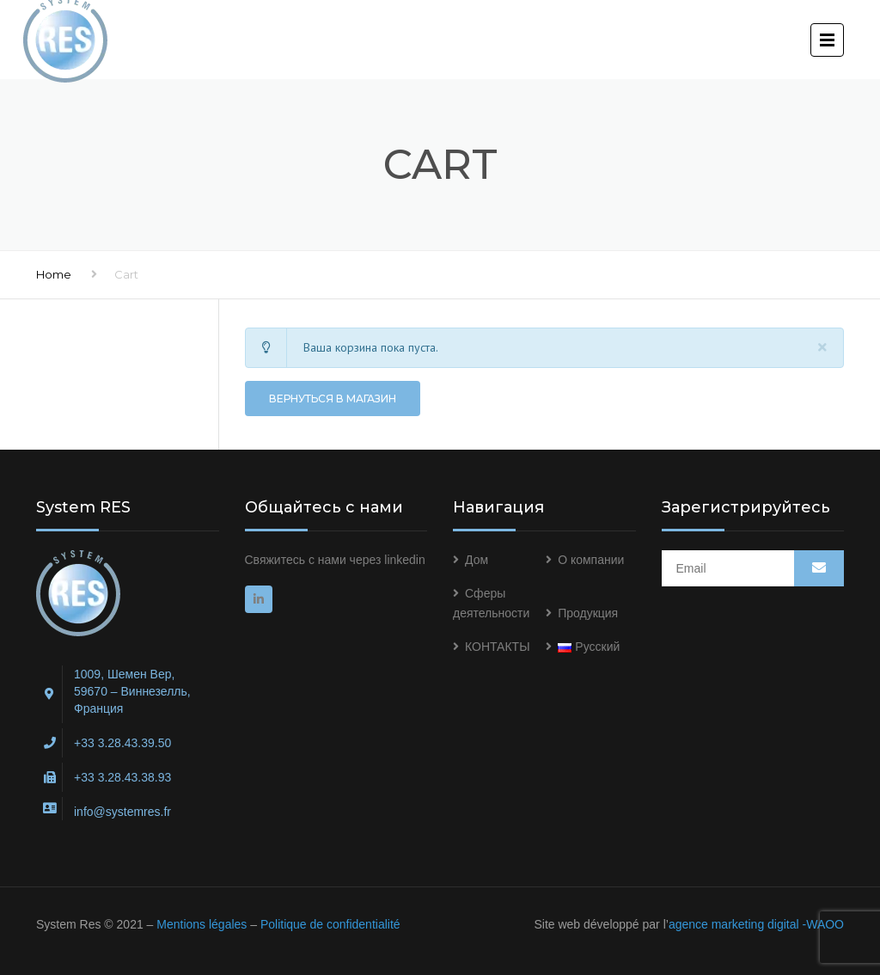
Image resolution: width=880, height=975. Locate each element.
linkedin (404, 560)
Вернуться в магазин (332, 398)
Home (53, 274)
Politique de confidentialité (330, 924)
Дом (476, 560)
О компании (591, 560)
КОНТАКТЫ (497, 646)
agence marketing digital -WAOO (756, 924)
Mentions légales (201, 924)
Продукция (588, 613)
